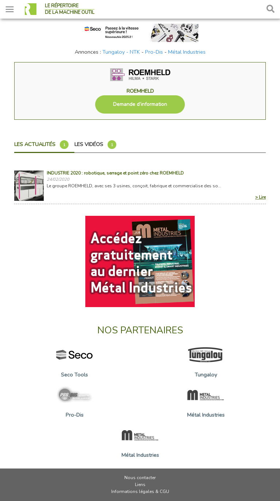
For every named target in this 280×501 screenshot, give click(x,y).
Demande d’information (140, 104)
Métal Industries (187, 52)
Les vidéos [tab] (95, 144)
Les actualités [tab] (41, 144)
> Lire (260, 197)
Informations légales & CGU (140, 491)
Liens (140, 484)
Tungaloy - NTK (121, 52)
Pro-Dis (154, 52)
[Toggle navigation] (9, 9)
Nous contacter (140, 478)
